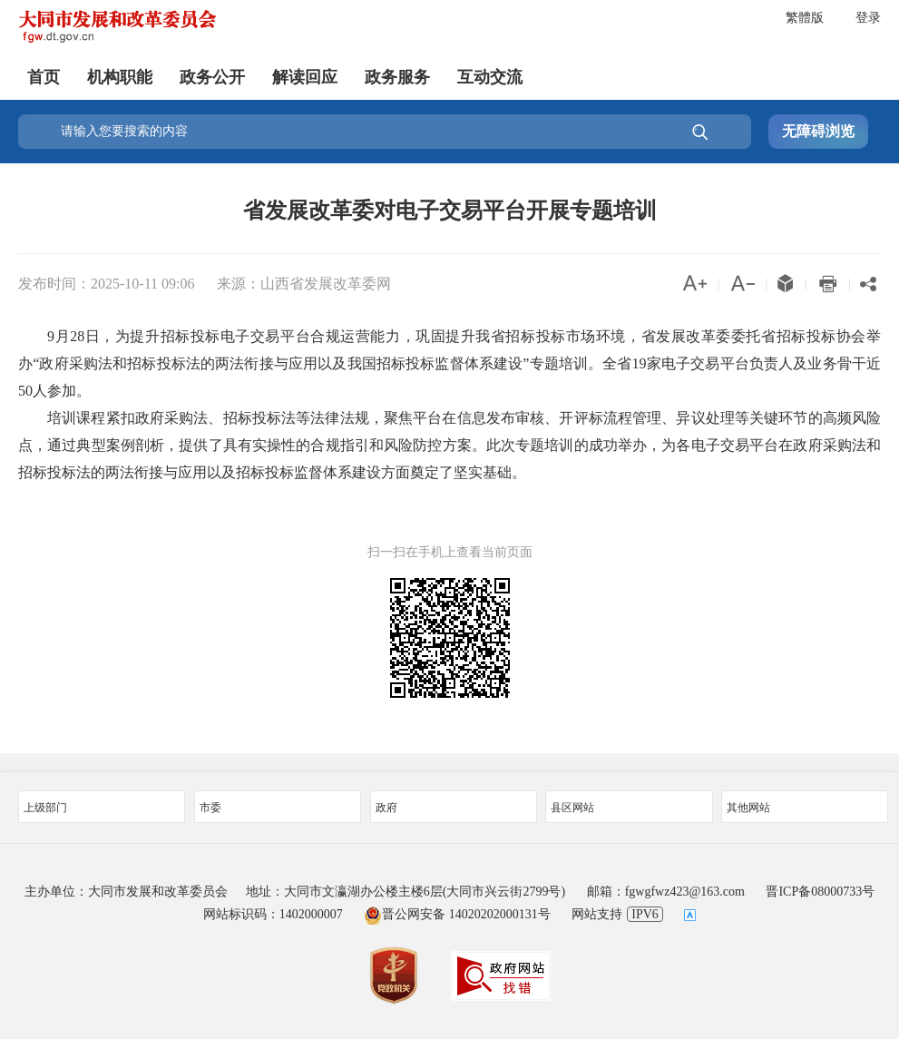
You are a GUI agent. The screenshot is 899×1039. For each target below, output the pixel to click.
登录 (868, 18)
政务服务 (397, 77)
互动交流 (490, 77)
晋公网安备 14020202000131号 (457, 914)
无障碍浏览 (818, 131)
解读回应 (304, 77)
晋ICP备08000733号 (820, 891)
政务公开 (212, 77)
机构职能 (119, 77)
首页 (43, 77)
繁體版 (805, 18)
